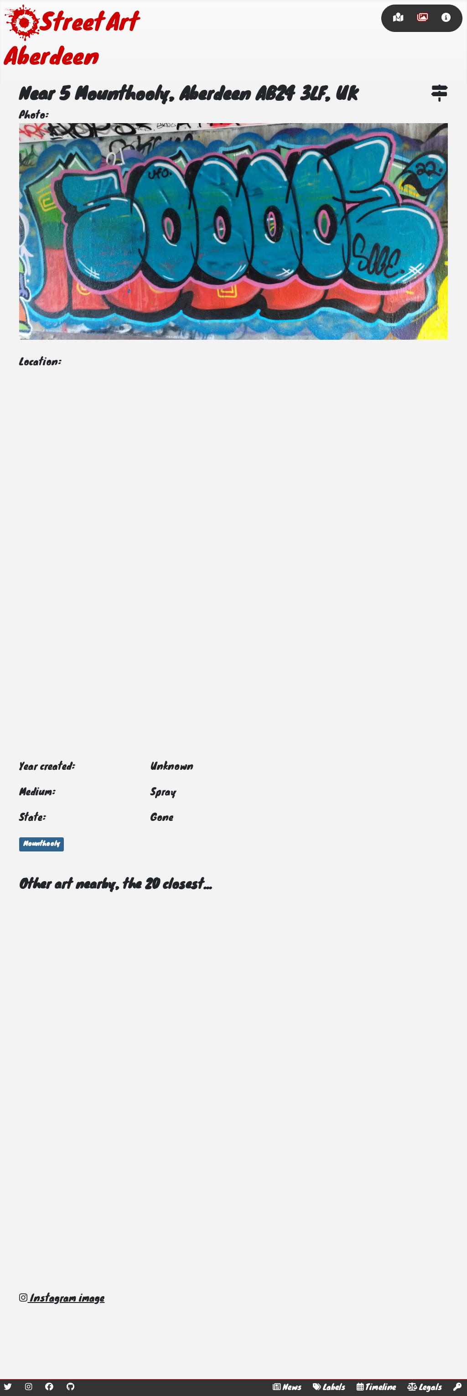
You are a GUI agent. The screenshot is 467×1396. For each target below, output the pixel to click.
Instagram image (61, 1298)
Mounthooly (41, 844)
